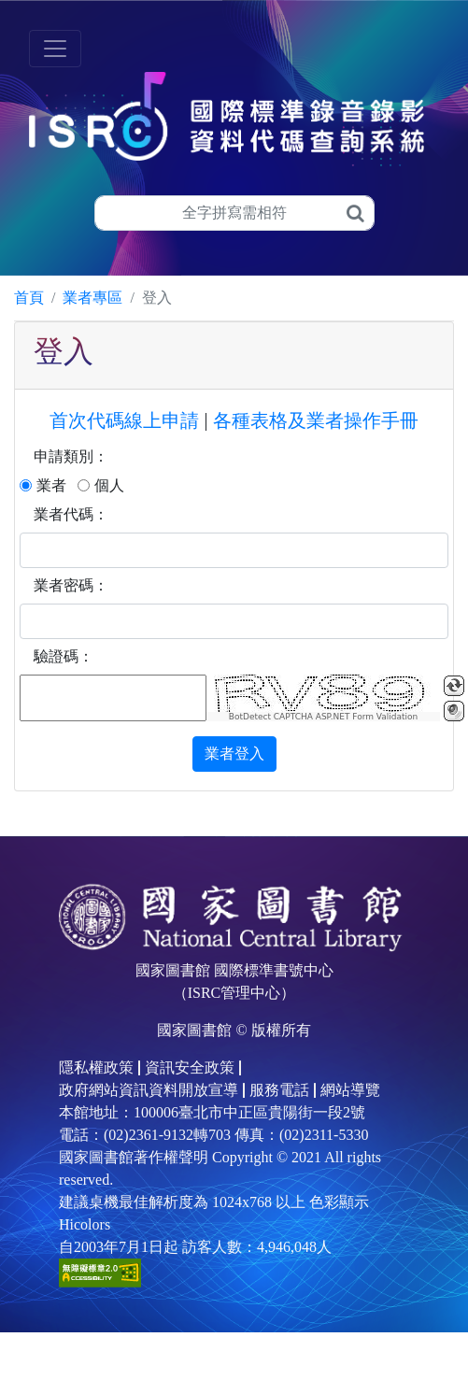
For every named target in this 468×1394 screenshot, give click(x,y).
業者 (51, 485)
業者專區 (92, 298)
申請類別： (71, 456)
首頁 (29, 298)
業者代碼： (71, 514)
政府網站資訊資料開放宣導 (148, 1090)
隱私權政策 (96, 1067)
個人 (109, 485)
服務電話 (279, 1090)
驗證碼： (63, 656)
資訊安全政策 (189, 1067)
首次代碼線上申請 (124, 420)
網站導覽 (350, 1090)
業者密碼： (71, 585)
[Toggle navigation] (55, 48)
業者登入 (234, 753)
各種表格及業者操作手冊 (315, 420)
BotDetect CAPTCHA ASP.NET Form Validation (323, 716)
